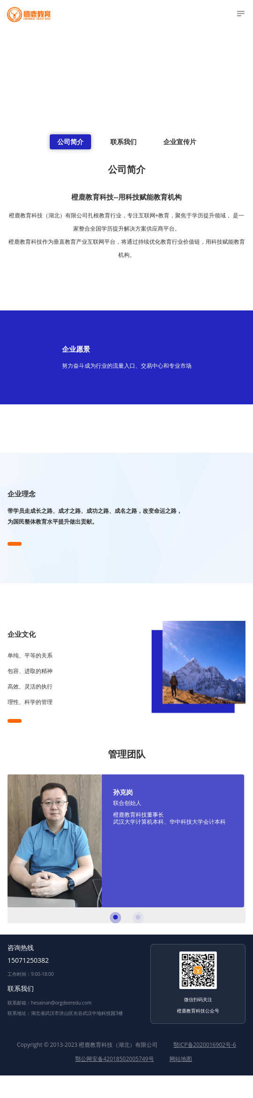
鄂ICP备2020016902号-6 (204, 1045)
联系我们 (123, 141)
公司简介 (70, 141)
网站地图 (180, 1059)
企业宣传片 (179, 141)
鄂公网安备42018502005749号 (114, 1059)
